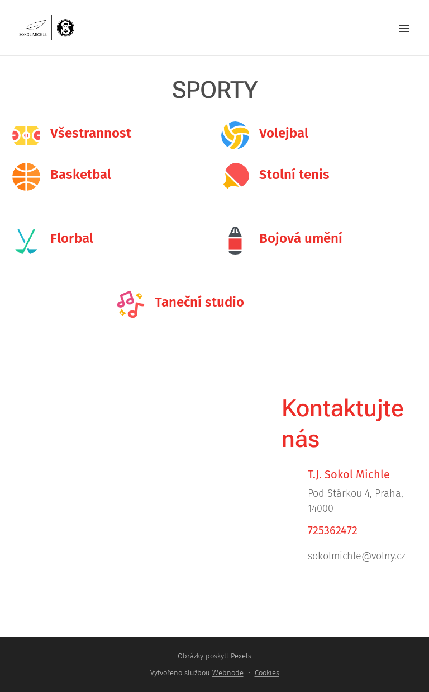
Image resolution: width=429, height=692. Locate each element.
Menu (404, 28)
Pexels (241, 656)
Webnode (228, 673)
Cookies (267, 673)
